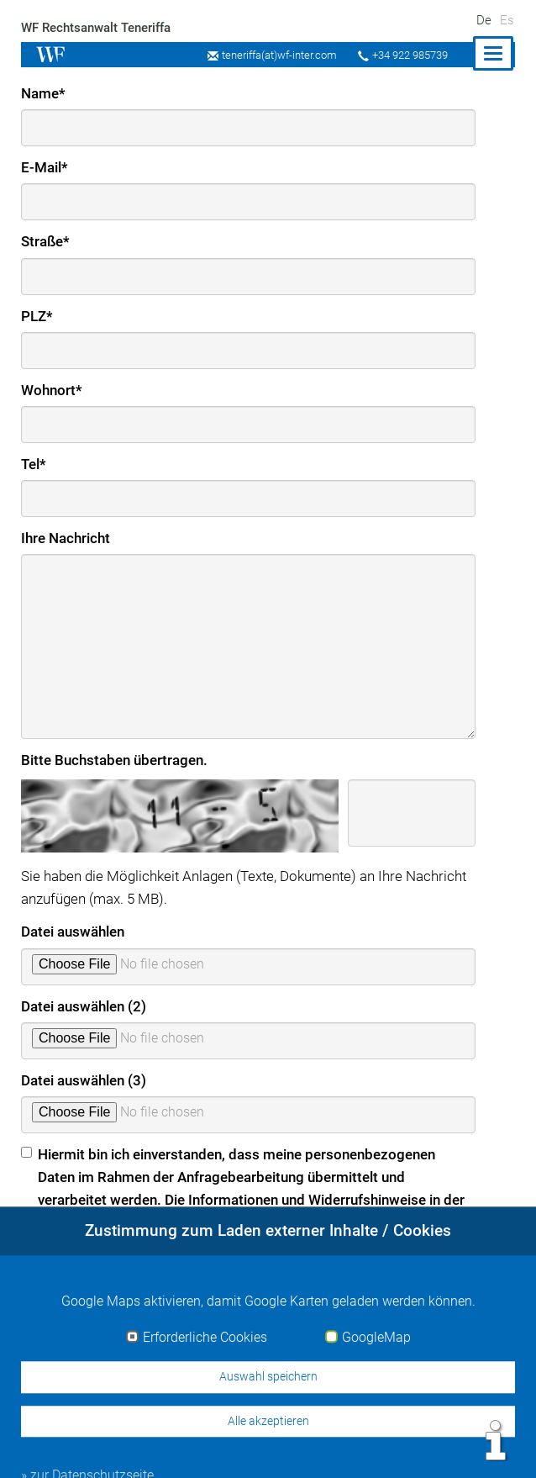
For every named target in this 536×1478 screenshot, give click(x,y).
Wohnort (51, 390)
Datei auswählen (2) (84, 1006)
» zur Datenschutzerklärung (107, 1256)
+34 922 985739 (408, 55)
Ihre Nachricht (66, 538)
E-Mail (45, 167)
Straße (46, 241)
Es (507, 20)
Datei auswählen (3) (84, 1080)
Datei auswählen (73, 931)
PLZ (37, 316)
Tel (34, 464)
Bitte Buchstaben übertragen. (115, 760)
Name (43, 93)
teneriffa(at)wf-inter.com (274, 55)
